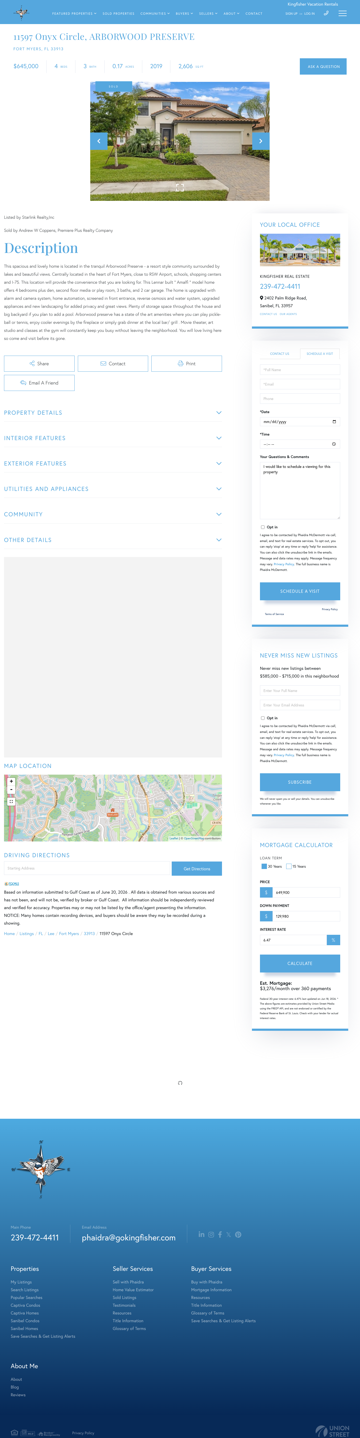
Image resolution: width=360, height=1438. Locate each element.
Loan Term (271, 857)
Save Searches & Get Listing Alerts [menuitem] (43, 1336)
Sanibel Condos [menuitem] (25, 1321)
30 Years (272, 866)
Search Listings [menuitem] (25, 1290)
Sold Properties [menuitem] (119, 14)
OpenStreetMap (194, 838)
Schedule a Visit (320, 354)
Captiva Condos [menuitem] (25, 1305)
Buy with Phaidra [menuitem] (206, 1282)
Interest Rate (273, 929)
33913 (89, 933)
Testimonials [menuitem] (124, 1305)
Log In (309, 14)
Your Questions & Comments (284, 456)
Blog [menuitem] (15, 1387)
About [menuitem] (230, 14)
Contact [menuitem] (254, 14)
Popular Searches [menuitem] (27, 1297)
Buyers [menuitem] (182, 14)
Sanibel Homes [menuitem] (24, 1328)
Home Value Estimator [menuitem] (133, 1290)
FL (41, 933)
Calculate (300, 963)
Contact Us (268, 314)
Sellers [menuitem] (206, 14)
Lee (51, 933)
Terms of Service (274, 614)
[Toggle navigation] (343, 13)
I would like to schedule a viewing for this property (300, 490)
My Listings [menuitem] (21, 1282)
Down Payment (274, 905)
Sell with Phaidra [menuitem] (128, 1282)
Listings (27, 933)
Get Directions (197, 868)
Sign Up (291, 14)
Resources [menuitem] (122, 1313)
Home (9, 933)
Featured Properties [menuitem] (72, 14)
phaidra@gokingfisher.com (128, 1237)
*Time (265, 434)
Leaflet (174, 838)
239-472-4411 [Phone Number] (35, 1237)
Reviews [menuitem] (18, 1395)
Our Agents (288, 314)
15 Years (296, 866)
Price (265, 881)
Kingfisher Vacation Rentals (313, 4)
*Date (265, 411)
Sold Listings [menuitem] (124, 1297)
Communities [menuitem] (153, 14)
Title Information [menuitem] (128, 1321)
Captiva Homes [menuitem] (25, 1313)
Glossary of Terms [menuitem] (129, 1328)
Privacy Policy (284, 564)
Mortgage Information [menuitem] (211, 1290)
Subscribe (300, 782)
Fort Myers (69, 933)
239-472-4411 (280, 286)
